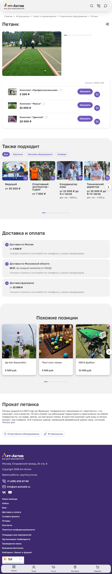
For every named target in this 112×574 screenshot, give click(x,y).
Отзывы (6, 521)
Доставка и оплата (11, 512)
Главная (8, 16)
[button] (108, 187)
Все (6, 154)
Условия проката (10, 516)
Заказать (85, 91)
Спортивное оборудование (21, 433)
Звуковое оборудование (40, 154)
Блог (4, 508)
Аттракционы (53, 433)
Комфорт (62, 154)
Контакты (7, 525)
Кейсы (5, 503)
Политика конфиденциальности (18, 529)
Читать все (8, 422)
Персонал (18, 154)
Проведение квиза (11, 543)
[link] (13, 560)
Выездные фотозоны (12, 548)
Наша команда (9, 499)
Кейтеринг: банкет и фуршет (17, 552)
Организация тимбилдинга (16, 539)
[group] (31, 53)
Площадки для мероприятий (16, 535)
